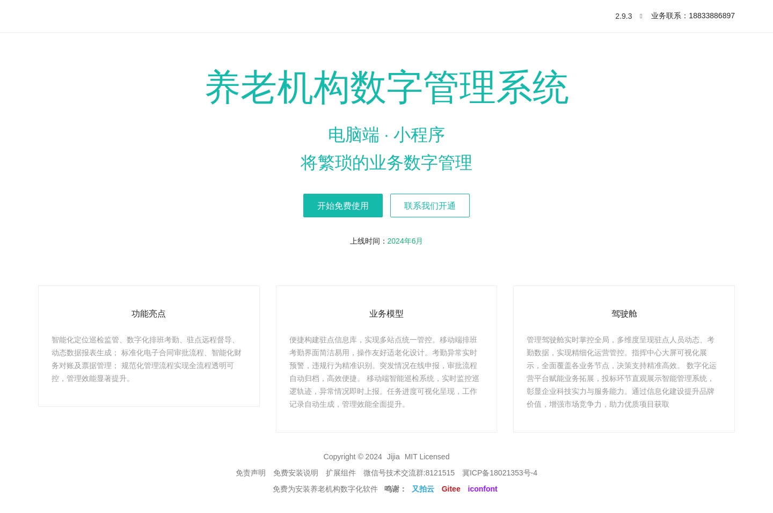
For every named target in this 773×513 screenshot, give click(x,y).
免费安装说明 (295, 472)
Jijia (393, 456)
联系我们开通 (430, 205)
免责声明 (251, 472)
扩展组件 (341, 472)
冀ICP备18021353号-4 (499, 472)
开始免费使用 (343, 205)
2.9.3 (627, 16)
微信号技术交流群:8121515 (409, 472)
